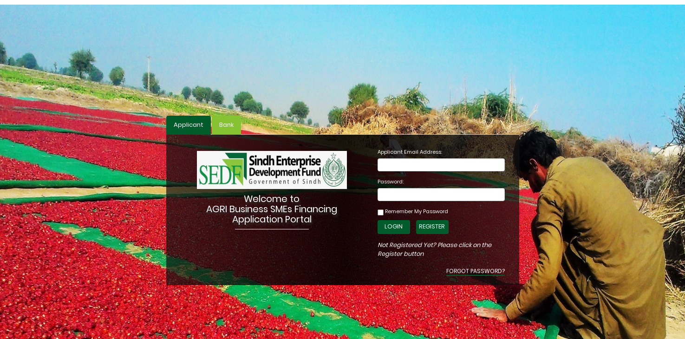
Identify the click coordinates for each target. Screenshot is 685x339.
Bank (226, 124)
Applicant (188, 124)
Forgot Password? (475, 271)
